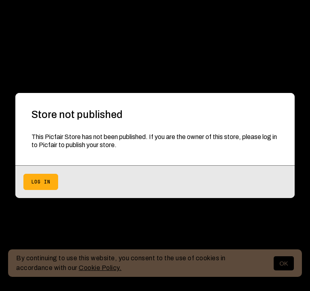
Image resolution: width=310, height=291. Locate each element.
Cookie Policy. (100, 267)
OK (283, 263)
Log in (40, 182)
